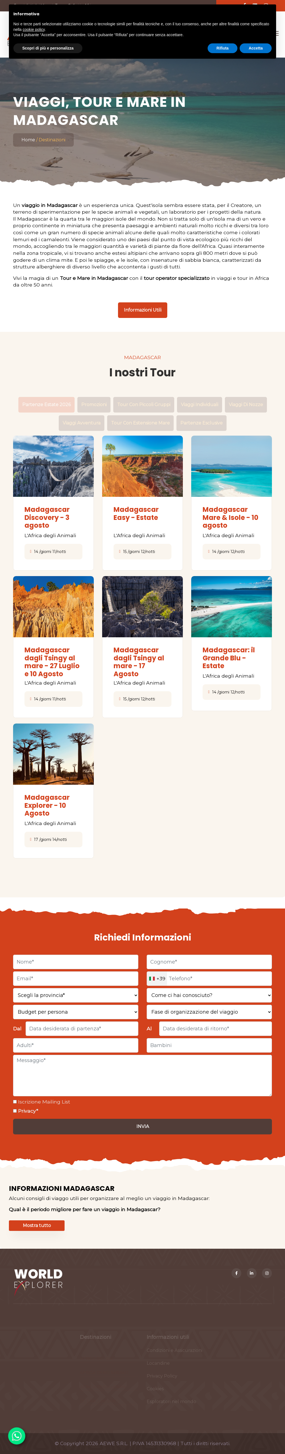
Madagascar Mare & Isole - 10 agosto (230, 517)
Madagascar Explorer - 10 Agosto (47, 805)
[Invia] (142, 1126)
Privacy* (27, 1111)
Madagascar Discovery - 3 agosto (47, 517)
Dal (17, 1028)
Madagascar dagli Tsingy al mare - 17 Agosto (139, 661)
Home (28, 139)
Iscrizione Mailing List (43, 1102)
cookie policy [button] (34, 29)
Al (149, 1028)
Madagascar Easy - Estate (136, 513)
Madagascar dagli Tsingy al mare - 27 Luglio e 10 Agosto (52, 661)
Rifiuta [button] (223, 48)
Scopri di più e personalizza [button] (47, 48)
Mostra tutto (37, 1225)
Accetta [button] (256, 48)
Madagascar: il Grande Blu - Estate (229, 658)
